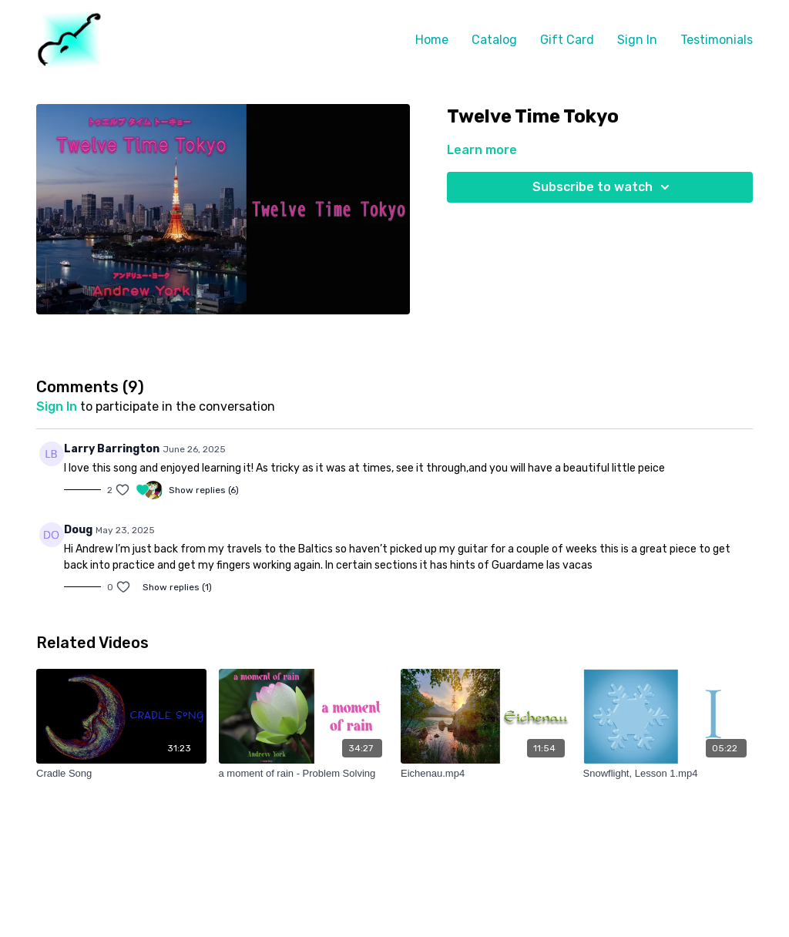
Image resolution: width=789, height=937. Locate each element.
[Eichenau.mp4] (486, 773)
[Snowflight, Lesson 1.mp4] (668, 773)
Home (431, 39)
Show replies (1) (177, 587)
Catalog (494, 39)
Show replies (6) (204, 490)
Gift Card (567, 39)
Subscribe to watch (603, 187)
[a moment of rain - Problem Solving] (304, 773)
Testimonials (716, 39)
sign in (56, 406)
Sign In (637, 39)
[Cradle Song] (121, 773)
